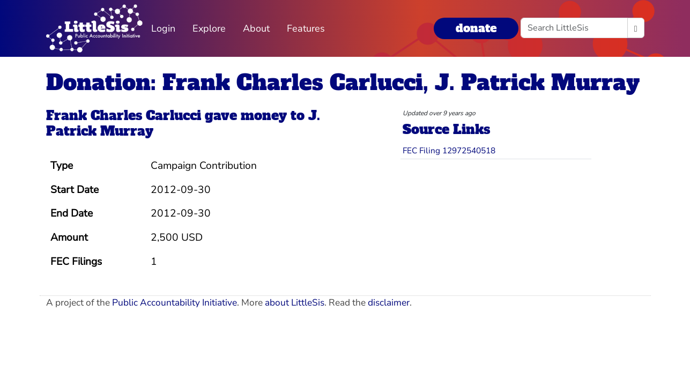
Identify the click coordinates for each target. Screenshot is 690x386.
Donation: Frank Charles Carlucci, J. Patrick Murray (343, 82)
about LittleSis (294, 302)
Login (163, 28)
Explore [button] (209, 28)
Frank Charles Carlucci (123, 115)
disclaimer (389, 302)
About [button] (256, 28)
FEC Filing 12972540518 (449, 150)
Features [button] (306, 28)
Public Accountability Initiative (174, 302)
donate (476, 28)
